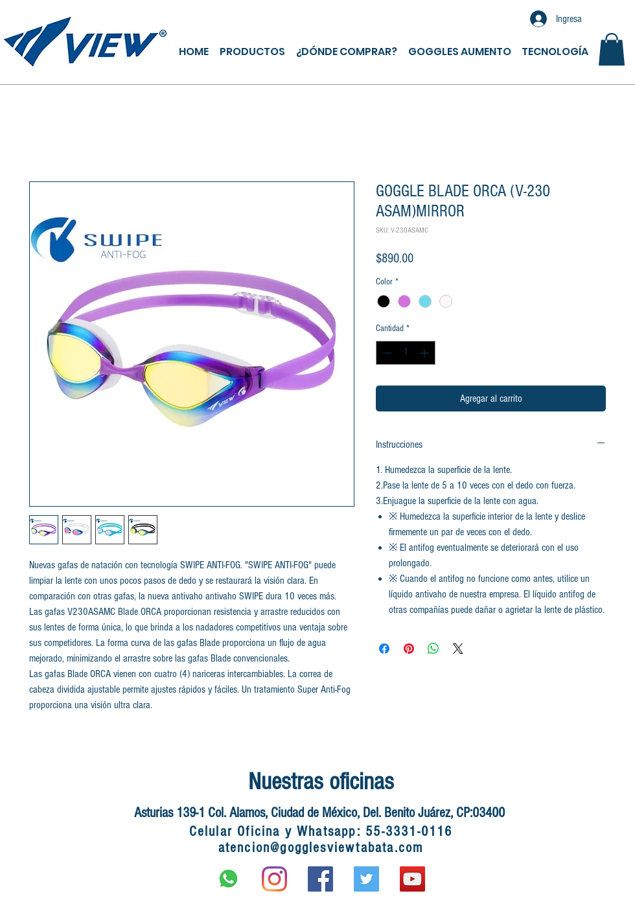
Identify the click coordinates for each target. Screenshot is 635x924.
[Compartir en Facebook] (384, 648)
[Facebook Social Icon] (320, 879)
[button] (611, 49)
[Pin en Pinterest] (409, 648)
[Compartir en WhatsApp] (433, 648)
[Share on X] (458, 648)
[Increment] (425, 352)
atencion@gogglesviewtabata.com (321, 848)
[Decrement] (386, 352)
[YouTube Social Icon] (412, 879)
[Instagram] (274, 879)
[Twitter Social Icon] (366, 879)
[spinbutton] (405, 352)
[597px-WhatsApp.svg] (228, 879)
